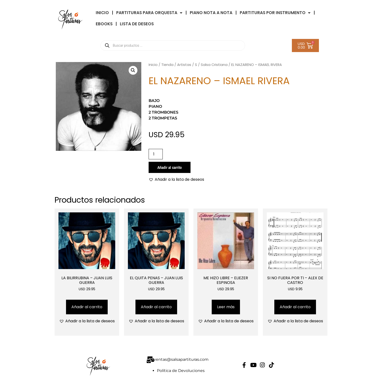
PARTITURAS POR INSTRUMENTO (275, 12)
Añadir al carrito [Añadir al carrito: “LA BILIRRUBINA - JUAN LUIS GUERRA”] (86, 307)
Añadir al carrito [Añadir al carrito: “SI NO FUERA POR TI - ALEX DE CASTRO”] (295, 307)
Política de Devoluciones (181, 370)
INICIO (102, 13)
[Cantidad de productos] (156, 154)
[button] (133, 70)
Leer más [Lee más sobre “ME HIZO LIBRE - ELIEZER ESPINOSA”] (226, 307)
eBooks (104, 24)
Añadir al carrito (169, 167)
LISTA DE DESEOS (137, 24)
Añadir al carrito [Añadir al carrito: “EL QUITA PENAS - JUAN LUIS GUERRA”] (156, 307)
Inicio (153, 64)
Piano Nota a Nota (211, 13)
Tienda (167, 64)
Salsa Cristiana (214, 64)
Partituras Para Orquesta (149, 12)
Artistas (184, 64)
